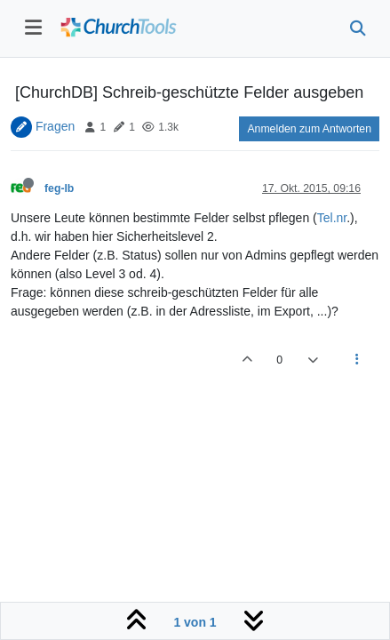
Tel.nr (331, 218)
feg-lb (59, 188)
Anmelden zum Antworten (309, 129)
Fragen (55, 126)
